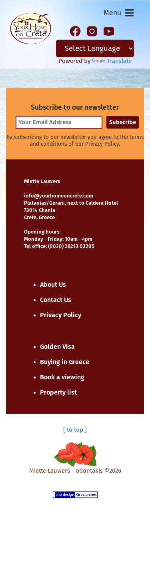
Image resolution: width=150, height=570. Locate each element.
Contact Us (55, 300)
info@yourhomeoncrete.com (58, 196)
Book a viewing (62, 377)
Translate (112, 60)
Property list (58, 392)
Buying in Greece (64, 362)
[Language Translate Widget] (95, 48)
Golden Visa (57, 346)
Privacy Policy (60, 315)
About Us (53, 284)
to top (75, 429)
